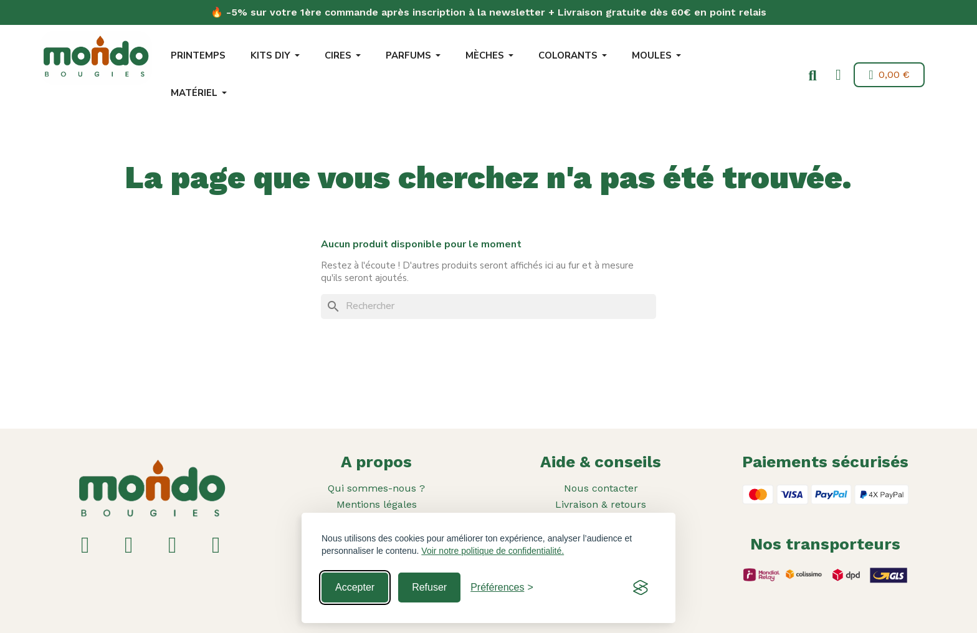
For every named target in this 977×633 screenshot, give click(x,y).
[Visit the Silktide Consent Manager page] (640, 587)
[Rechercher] (488, 306)
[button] (810, 76)
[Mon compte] (836, 74)
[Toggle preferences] (501, 587)
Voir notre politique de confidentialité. (492, 551)
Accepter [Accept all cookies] (354, 587)
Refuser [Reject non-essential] (429, 587)
